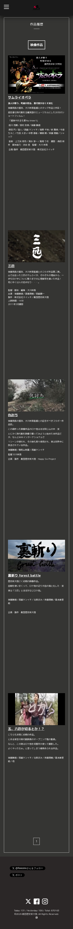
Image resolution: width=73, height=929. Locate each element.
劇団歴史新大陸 (29, 914)
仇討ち (13, 415)
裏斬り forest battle (24, 575)
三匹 (11, 266)
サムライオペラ (19, 97)
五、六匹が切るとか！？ (26, 729)
